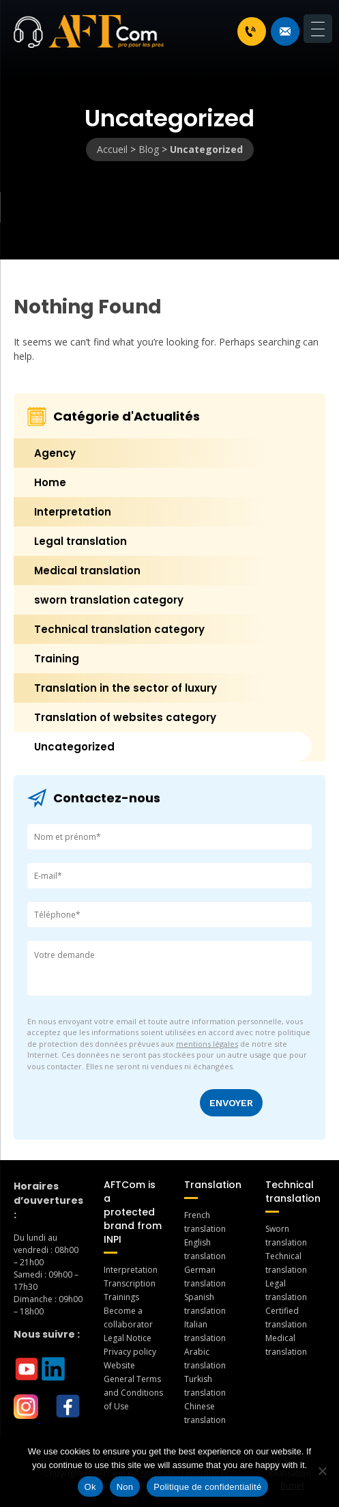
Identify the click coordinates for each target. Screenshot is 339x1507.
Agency (55, 453)
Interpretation (72, 512)
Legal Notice (127, 1338)
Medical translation (87, 570)
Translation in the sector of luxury (125, 688)
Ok (90, 1487)
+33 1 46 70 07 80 (250, 31)
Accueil (112, 149)
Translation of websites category (125, 717)
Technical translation (293, 1191)
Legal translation (80, 541)
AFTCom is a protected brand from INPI (133, 1212)
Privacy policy (130, 1351)
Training (56, 658)
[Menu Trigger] (318, 28)
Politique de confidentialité (207, 1487)
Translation (212, 1185)
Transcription (130, 1283)
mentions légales (207, 1044)
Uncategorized (74, 747)
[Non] (322, 1471)
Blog (148, 149)
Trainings (121, 1297)
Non (125, 1487)
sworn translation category (108, 600)
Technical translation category (119, 629)
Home (50, 482)
